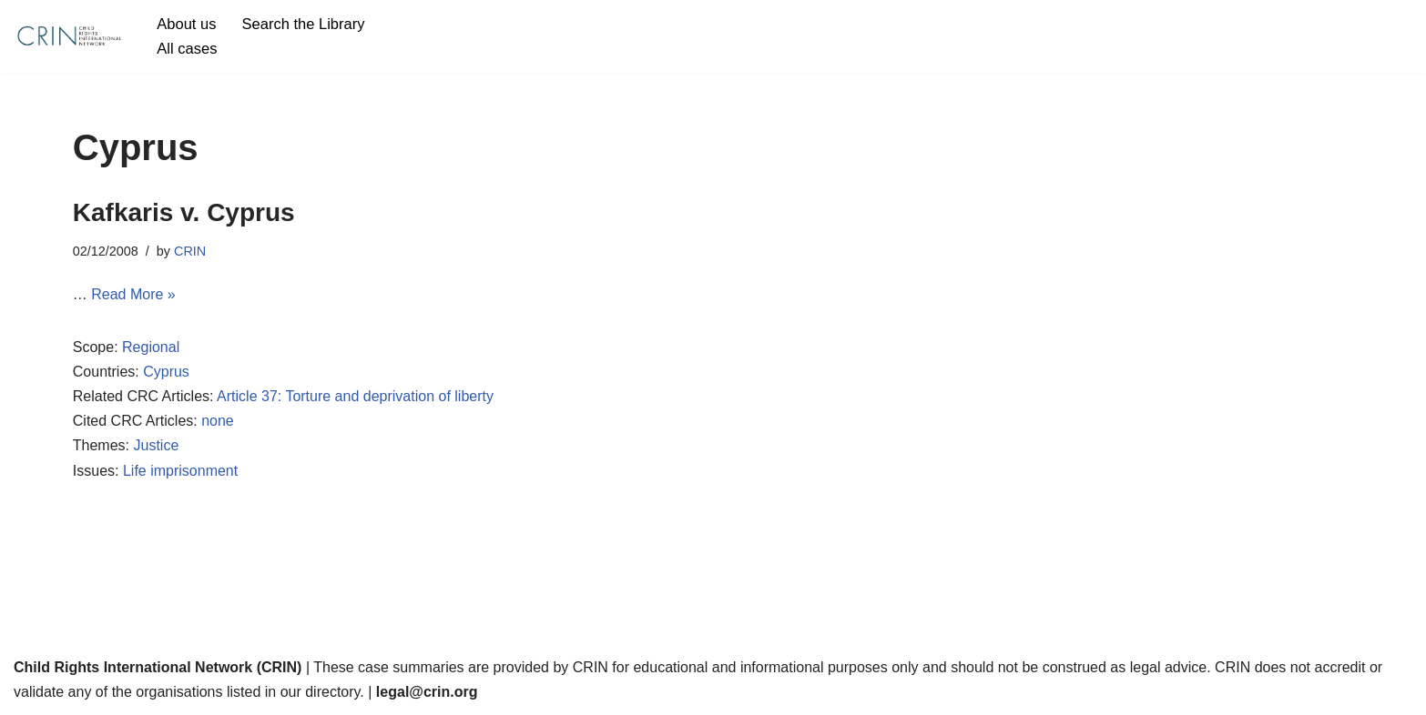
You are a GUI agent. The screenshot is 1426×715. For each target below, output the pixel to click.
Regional (150, 347)
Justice (155, 445)
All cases (187, 48)
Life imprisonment (180, 470)
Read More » (133, 294)
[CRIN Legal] (68, 36)
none (217, 420)
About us (186, 24)
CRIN (190, 251)
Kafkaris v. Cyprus (184, 212)
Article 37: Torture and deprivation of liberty (355, 396)
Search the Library (303, 24)
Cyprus (166, 371)
